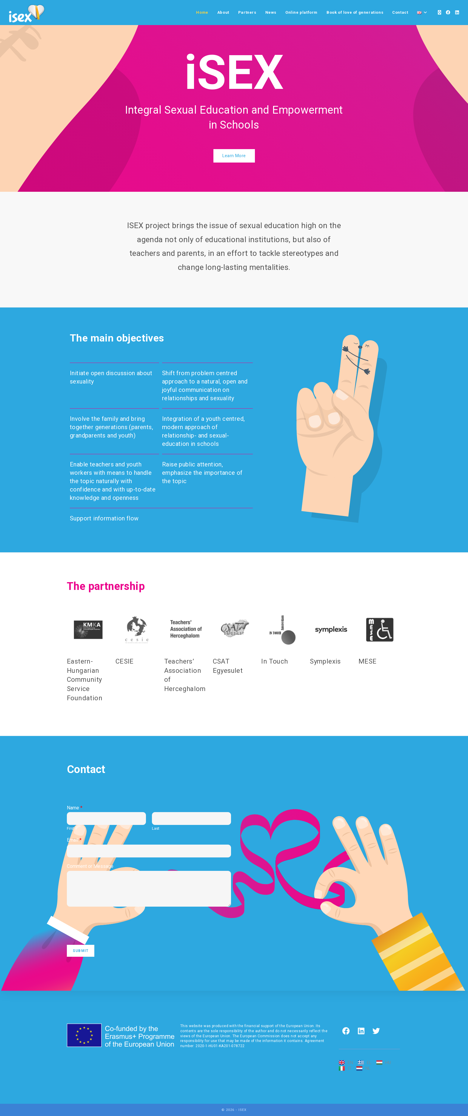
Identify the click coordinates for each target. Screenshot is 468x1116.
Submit (80, 951)
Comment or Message (90, 866)
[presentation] (112, 935)
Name (74, 808)
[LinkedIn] (457, 12)
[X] (439, 12)
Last (155, 828)
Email (74, 840)
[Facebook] (448, 12)
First (70, 828)
